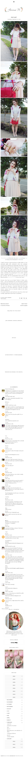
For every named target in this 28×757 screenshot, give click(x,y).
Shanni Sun (7, 439)
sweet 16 (9, 724)
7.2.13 (6, 395)
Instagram (13, 523)
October (9, 704)
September (10, 706)
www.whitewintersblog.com (11, 588)
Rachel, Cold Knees (9, 405)
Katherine (7, 457)
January (9, 738)
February (9, 722)
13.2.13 (7, 607)
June (8, 713)
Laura (6, 582)
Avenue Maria (7, 755)
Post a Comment (5, 608)
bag (19, 258)
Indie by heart (8, 509)
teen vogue (3, 298)
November (10, 702)
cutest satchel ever (18, 274)
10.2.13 (7, 597)
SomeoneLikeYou (9, 546)
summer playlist (10, 736)
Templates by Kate (19, 755)
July (8, 711)
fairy (8, 727)
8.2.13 (6, 462)
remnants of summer (12, 725)
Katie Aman (7, 572)
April (8, 717)
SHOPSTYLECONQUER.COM (12, 522)
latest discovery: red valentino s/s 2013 (14, 731)
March (9, 720)
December (9, 699)
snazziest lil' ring (12, 277)
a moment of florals (11, 733)
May (8, 715)
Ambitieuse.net (8, 605)
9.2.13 (6, 545)
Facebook (7, 523)
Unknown (7, 412)
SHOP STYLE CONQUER (11, 512)
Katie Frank (7, 591)
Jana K (6, 486)
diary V (8, 728)
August (9, 708)
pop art (8, 735)
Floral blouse (4, 258)
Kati (6, 526)
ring (26, 258)
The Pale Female (8, 396)
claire (6, 478)
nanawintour (8, 423)
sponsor (9, 297)
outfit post (4, 297)
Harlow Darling (8, 389)
